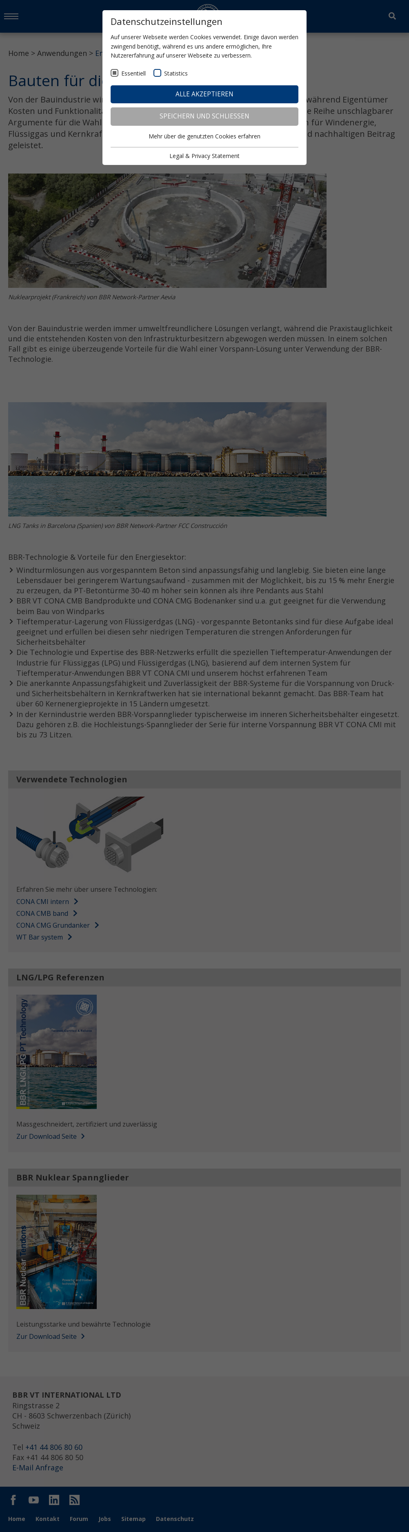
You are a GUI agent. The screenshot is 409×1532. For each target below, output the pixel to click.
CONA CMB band (42, 913)
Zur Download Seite (50, 1136)
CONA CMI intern (42, 901)
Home (18, 53)
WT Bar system (39, 937)
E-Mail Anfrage (37, 1467)
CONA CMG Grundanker (53, 925)
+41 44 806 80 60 (53, 1447)
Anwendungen (62, 53)
